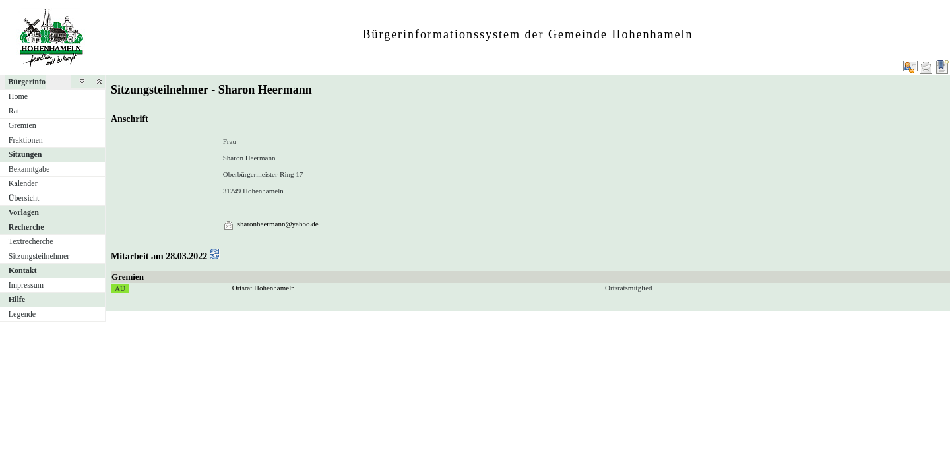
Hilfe (17, 299)
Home (18, 96)
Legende (22, 314)
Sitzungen (25, 154)
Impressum (26, 285)
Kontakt (23, 270)
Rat (14, 110)
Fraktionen (26, 139)
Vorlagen (24, 212)
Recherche (26, 227)
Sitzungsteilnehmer (39, 256)
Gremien (22, 125)
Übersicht (24, 198)
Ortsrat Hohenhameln (263, 288)
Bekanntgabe (29, 169)
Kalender (23, 183)
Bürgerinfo (27, 81)
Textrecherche (31, 241)
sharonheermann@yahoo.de (278, 224)
